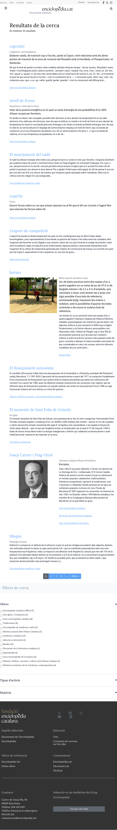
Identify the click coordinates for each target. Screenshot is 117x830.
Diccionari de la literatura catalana (75, 515)
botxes (15, 272)
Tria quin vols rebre (79, 809)
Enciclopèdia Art (11, 761)
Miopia (15, 536)
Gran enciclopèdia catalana (22, 87)
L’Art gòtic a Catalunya (20, 442)
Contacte (20, 2)
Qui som (3, 2)
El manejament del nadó (30, 154)
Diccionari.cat (93, 2)
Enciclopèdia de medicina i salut (25, 183)
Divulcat (81, 2)
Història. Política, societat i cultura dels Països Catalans (36, 396)
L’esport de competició (29, 230)
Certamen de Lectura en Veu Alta (65, 743)
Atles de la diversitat (19, 259)
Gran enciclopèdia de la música (74, 523)
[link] (58, 604)
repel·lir (16, 196)
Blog (11, 2)
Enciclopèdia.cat (62, 761)
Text (55, 736)
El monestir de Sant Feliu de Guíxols (40, 409)
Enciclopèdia (9, 741)
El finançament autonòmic (32, 368)
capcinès (17, 46)
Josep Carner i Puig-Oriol (31, 455)
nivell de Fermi (22, 100)
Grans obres (8, 766)
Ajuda (29, 2)
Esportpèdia (65, 355)
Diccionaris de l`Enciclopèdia (18, 736)
